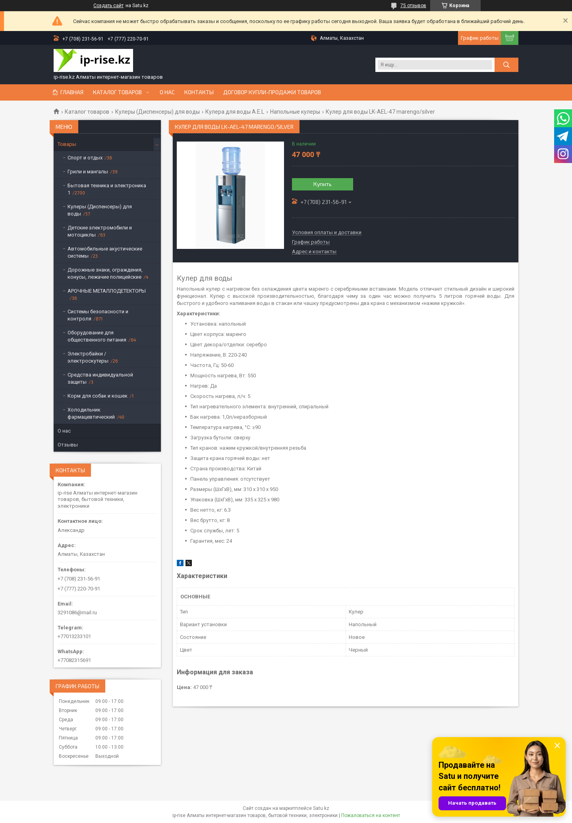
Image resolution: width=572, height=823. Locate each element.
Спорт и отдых (85, 158)
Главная (71, 92)
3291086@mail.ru (77, 612)
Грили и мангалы (88, 172)
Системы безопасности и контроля (98, 315)
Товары (67, 144)
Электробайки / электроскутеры (88, 357)
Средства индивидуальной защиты (100, 378)
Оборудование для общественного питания (97, 336)
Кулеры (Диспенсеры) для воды (157, 112)
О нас (167, 92)
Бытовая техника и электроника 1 (107, 189)
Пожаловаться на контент (370, 815)
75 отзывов (413, 5)
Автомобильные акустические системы (105, 252)
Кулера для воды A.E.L (234, 112)
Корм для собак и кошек (98, 396)
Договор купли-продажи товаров (272, 92)
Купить (322, 184)
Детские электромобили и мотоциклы (100, 231)
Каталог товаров (117, 92)
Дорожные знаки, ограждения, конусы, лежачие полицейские (105, 273)
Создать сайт (108, 5)
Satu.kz (321, 808)
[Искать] (506, 65)
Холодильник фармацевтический (91, 413)
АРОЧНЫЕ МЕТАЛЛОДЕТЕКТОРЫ (107, 291)
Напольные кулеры (295, 112)
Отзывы (68, 445)
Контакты (199, 92)
